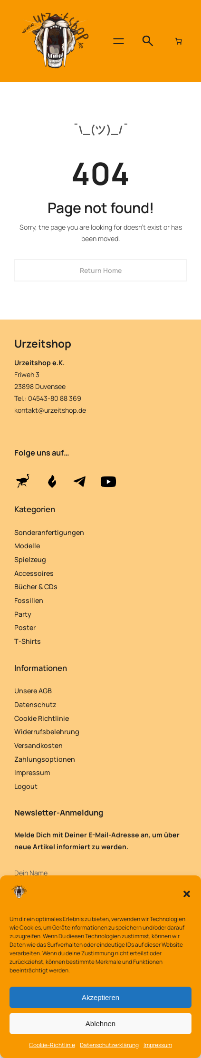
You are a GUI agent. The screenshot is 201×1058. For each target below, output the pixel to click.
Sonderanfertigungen (49, 532)
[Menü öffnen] (118, 41)
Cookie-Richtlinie (52, 1045)
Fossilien (28, 600)
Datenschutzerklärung (109, 1045)
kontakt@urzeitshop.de (50, 410)
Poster (25, 627)
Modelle (27, 545)
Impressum (158, 1045)
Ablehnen (100, 1023)
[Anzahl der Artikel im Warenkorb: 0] (178, 41)
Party (22, 614)
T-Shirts (27, 641)
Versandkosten (38, 745)
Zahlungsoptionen (44, 759)
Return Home (101, 270)
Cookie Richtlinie (41, 718)
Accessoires (34, 573)
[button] (186, 894)
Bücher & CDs (35, 586)
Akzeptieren (100, 997)
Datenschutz (35, 704)
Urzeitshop (42, 343)
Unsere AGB (33, 690)
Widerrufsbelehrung (46, 731)
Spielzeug (30, 559)
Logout (26, 786)
